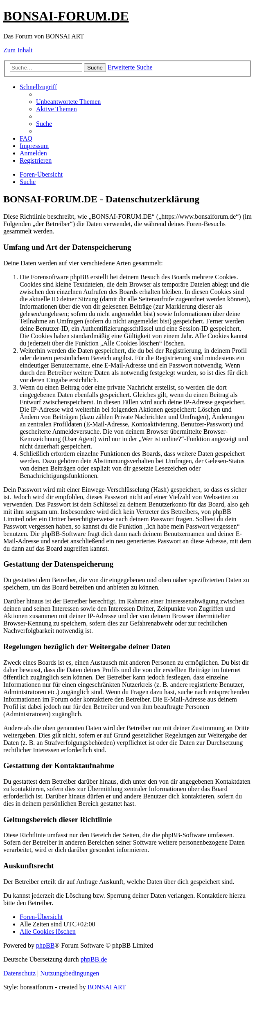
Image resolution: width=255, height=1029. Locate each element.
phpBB (45, 945)
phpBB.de (94, 959)
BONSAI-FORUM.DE (66, 16)
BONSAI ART (107, 987)
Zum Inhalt (18, 50)
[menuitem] (68, 101)
